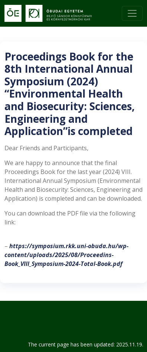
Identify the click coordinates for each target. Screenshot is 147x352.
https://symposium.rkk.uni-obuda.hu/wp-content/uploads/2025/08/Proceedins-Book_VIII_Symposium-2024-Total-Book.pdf (66, 255)
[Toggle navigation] (132, 13)
